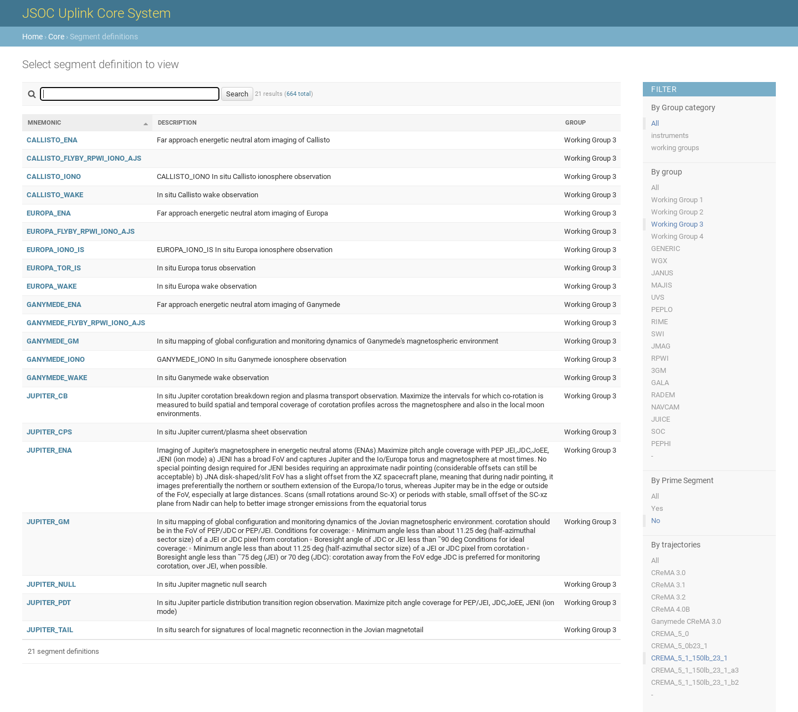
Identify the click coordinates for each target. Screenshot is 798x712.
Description (177, 122)
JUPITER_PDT (49, 602)
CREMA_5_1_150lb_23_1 (689, 658)
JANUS (662, 273)
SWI (657, 334)
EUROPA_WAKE (51, 286)
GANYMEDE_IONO (56, 359)
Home (32, 36)
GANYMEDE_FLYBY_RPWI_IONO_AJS (86, 323)
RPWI (660, 358)
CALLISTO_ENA (52, 140)
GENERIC (665, 248)
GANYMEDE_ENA (54, 304)
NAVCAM (665, 407)
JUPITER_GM (48, 522)
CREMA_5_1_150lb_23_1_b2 (695, 682)
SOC (658, 431)
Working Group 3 (677, 224)
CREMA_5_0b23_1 (679, 646)
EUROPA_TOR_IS (54, 268)
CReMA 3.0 (668, 572)
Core (56, 36)
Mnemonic (44, 122)
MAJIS (661, 285)
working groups (675, 148)
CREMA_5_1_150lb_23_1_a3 (695, 670)
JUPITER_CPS (49, 432)
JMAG (661, 346)
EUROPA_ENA (49, 213)
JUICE (660, 419)
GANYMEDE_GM (53, 341)
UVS (657, 297)
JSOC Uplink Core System (96, 13)
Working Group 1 (677, 200)
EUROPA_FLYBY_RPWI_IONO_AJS (81, 231)
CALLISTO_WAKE (55, 195)
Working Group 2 (677, 212)
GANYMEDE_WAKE (57, 377)
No (655, 520)
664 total (299, 94)
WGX (659, 261)
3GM (658, 370)
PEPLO (662, 309)
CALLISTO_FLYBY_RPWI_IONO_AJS (84, 158)
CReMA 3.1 (668, 585)
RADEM (663, 395)
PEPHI (661, 443)
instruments (670, 135)
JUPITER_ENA (49, 450)
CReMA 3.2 (668, 597)
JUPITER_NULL (51, 584)
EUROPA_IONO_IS (55, 249)
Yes (657, 508)
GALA (660, 382)
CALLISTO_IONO (54, 176)
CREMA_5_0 (670, 633)
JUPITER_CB (47, 396)
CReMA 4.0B (670, 609)
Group (575, 122)
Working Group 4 (677, 236)
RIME (659, 321)
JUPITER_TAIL (50, 630)
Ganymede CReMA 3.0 (686, 621)
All (655, 123)
